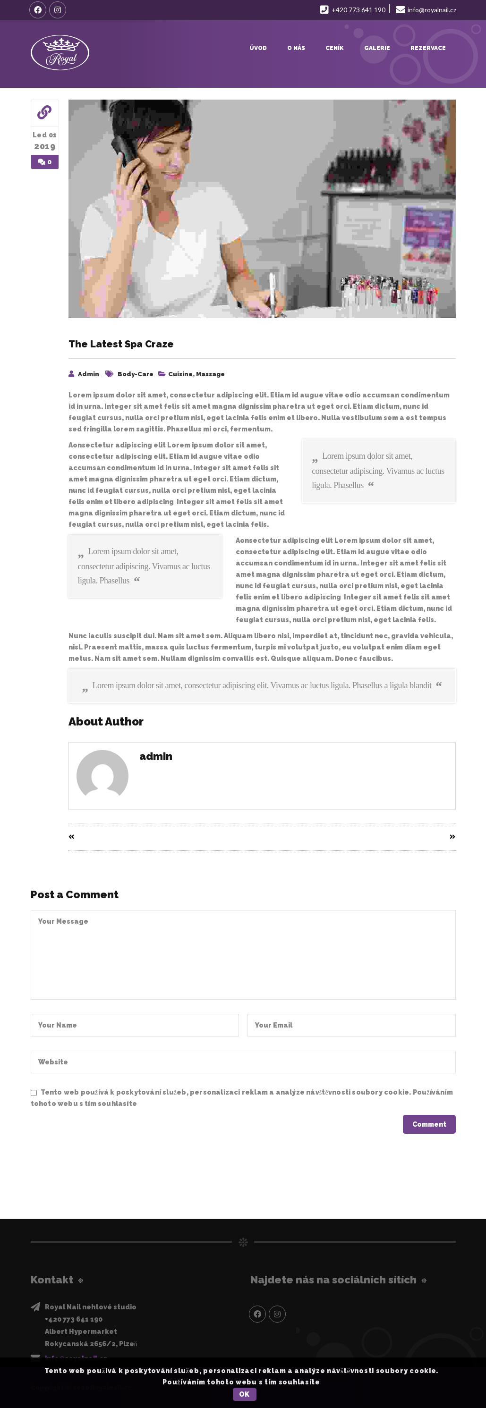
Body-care (135, 374)
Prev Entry (90, 837)
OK (244, 1394)
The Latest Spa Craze (121, 344)
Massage (210, 374)
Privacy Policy (163, 1103)
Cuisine (180, 374)
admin (88, 374)
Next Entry (433, 837)
